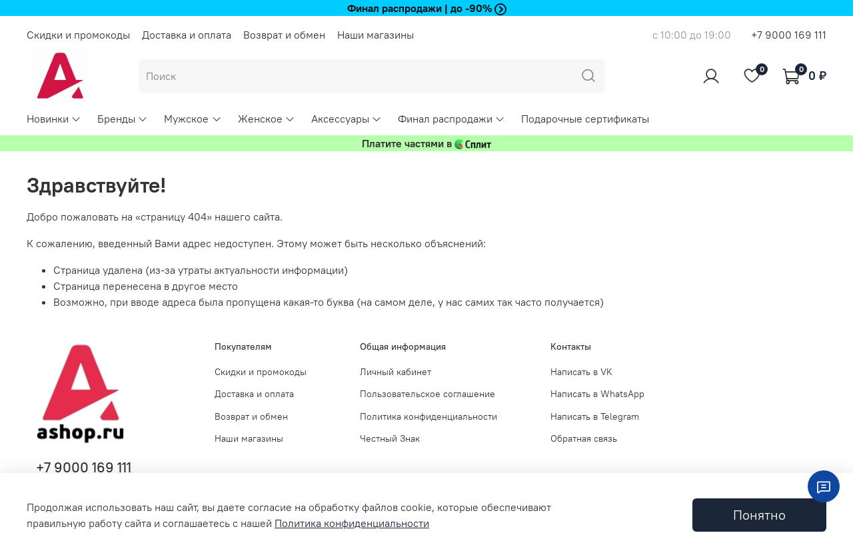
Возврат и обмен (284, 34)
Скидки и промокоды (78, 34)
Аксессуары (346, 118)
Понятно (759, 514)
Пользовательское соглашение (427, 394)
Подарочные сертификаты (585, 118)
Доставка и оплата (186, 34)
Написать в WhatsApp (597, 394)
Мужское (192, 118)
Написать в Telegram (594, 416)
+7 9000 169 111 (788, 34)
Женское (266, 118)
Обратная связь (583, 438)
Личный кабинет (395, 372)
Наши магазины (375, 34)
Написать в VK (581, 372)
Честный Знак (390, 438)
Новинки (54, 118)
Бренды (122, 118)
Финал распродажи (451, 118)
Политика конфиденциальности (428, 416)
